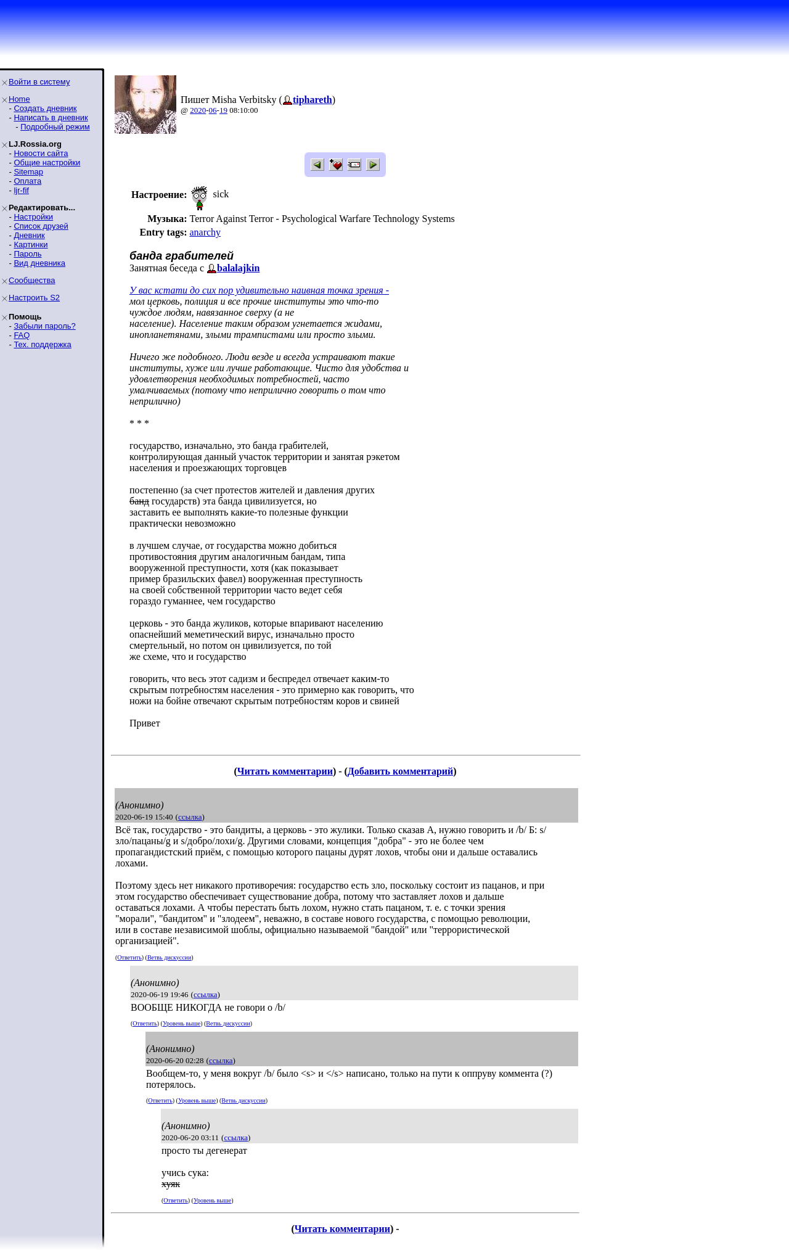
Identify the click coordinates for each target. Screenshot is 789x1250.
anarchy (205, 232)
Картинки (30, 244)
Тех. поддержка (42, 344)
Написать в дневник (51, 117)
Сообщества (32, 280)
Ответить (129, 957)
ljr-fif (21, 190)
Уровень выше (181, 1023)
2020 (198, 110)
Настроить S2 (34, 297)
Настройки (33, 216)
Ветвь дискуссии (169, 957)
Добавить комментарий (400, 771)
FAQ (22, 335)
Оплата (27, 181)
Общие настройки (47, 162)
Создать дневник (45, 108)
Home (19, 99)
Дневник (29, 235)
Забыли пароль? (44, 326)
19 (223, 110)
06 (213, 110)
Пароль (27, 253)
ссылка (190, 816)
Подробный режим (54, 126)
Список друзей (41, 226)
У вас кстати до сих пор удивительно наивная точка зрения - (259, 290)
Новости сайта (41, 153)
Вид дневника (39, 263)
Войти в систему (39, 81)
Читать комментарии (285, 771)
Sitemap (28, 171)
